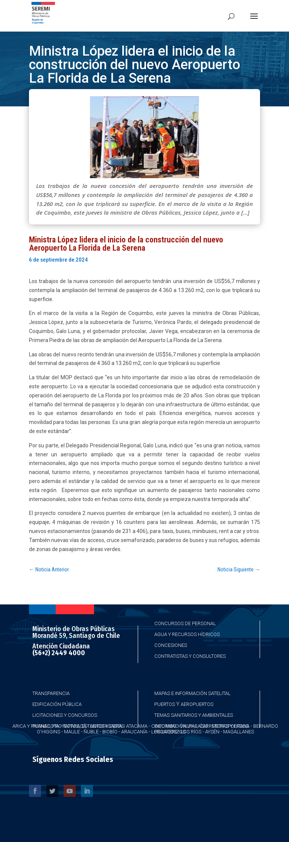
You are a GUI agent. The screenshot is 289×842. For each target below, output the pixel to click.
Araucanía (134, 731)
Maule (72, 731)
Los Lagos (164, 731)
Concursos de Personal (185, 623)
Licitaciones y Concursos (64, 715)
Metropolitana (230, 726)
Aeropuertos (197, 704)
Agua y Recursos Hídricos (187, 634)
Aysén (212, 731)
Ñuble (91, 731)
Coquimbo (163, 726)
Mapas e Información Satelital (192, 693)
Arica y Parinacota (35, 726)
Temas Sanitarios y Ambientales (193, 715)
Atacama (137, 726)
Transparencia (51, 693)
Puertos (164, 704)
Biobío (109, 731)
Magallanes (238, 731)
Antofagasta (106, 726)
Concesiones (170, 645)
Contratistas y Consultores (190, 656)
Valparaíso (194, 726)
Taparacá (74, 726)
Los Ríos (191, 731)
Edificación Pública (57, 704)
